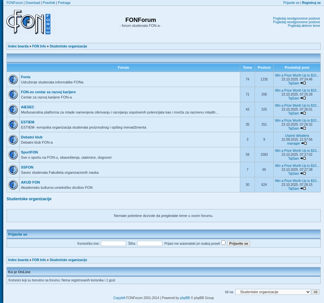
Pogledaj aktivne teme (304, 25)
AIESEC (27, 107)
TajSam (293, 83)
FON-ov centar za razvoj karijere (48, 92)
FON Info (39, 46)
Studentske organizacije (68, 46)
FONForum (15, 3)
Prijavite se (291, 3)
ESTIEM (27, 122)
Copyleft (119, 298)
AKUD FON (30, 182)
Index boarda (18, 46)
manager (293, 143)
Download (33, 3)
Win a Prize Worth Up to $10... (297, 75)
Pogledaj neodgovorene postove (296, 18)
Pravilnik (49, 3)
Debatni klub (32, 137)
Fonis (25, 77)
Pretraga (64, 3)
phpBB (185, 298)
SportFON (29, 152)
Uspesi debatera (297, 135)
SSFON (27, 167)
